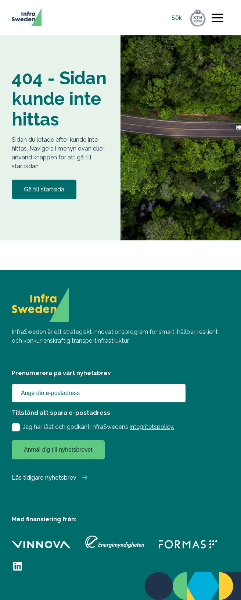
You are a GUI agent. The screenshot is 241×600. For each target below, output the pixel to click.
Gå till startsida (44, 189)
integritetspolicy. (152, 426)
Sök (177, 17)
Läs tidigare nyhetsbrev (44, 477)
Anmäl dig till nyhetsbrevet (58, 450)
